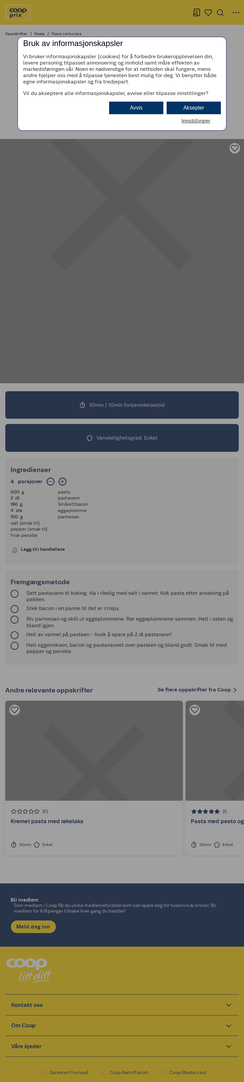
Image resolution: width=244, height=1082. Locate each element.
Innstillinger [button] (196, 121)
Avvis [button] (136, 108)
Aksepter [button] (193, 108)
